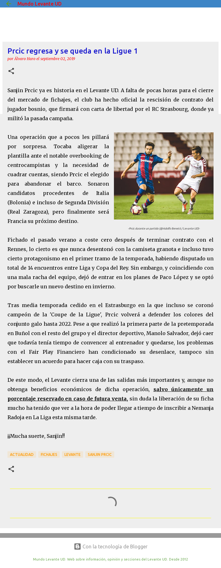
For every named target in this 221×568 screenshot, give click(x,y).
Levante (72, 454)
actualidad (22, 454)
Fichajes (49, 454)
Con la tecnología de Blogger (111, 546)
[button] (11, 71)
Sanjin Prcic (100, 454)
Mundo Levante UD (39, 4)
